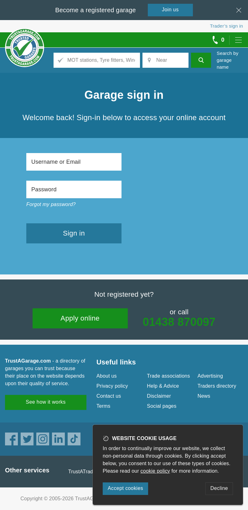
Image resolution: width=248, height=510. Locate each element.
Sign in (74, 233)
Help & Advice (163, 386)
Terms (103, 406)
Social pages (161, 406)
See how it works (45, 402)
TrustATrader (83, 471)
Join (170, 9)
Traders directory (217, 386)
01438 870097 (179, 322)
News (204, 396)
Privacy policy (112, 386)
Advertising (210, 376)
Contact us (108, 396)
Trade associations (168, 376)
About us (106, 376)
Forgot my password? (51, 204)
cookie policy (155, 471)
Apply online (80, 318)
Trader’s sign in (226, 26)
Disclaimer (159, 396)
